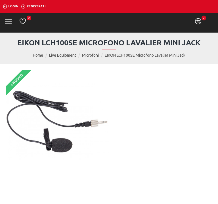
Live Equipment (62, 55)
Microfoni (90, 55)
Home (38, 55)
